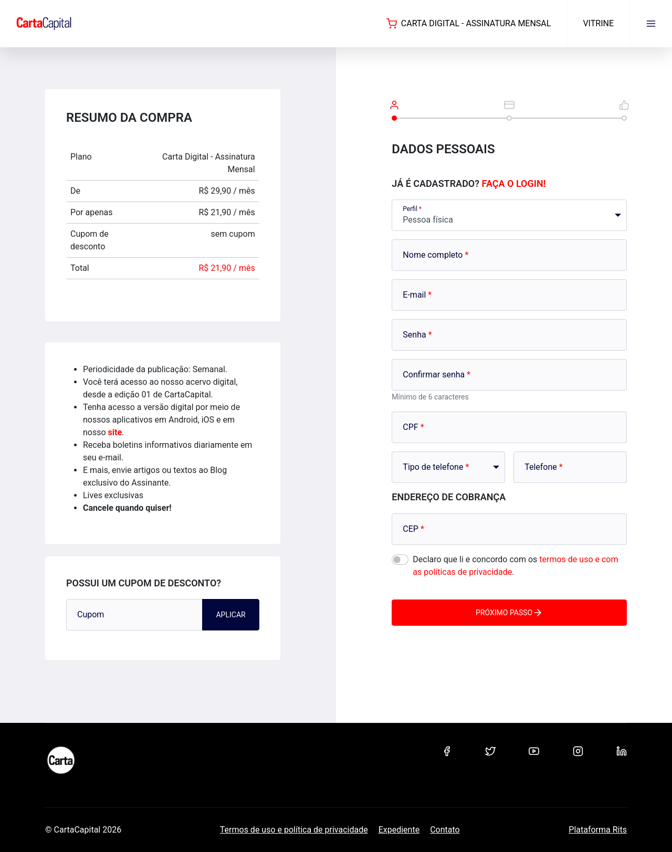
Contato (445, 830)
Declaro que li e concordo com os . (515, 565)
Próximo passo (509, 612)
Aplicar (230, 615)
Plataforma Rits (598, 830)
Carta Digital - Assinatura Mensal (468, 23)
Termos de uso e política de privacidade (294, 830)
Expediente (399, 830)
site (115, 432)
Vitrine (598, 23)
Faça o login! (514, 183)
